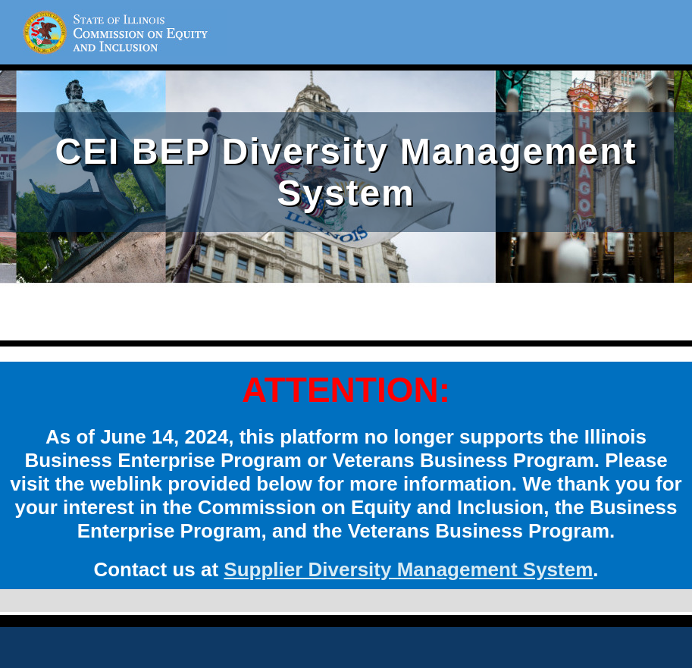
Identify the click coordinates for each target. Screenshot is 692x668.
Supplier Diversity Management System (408, 569)
